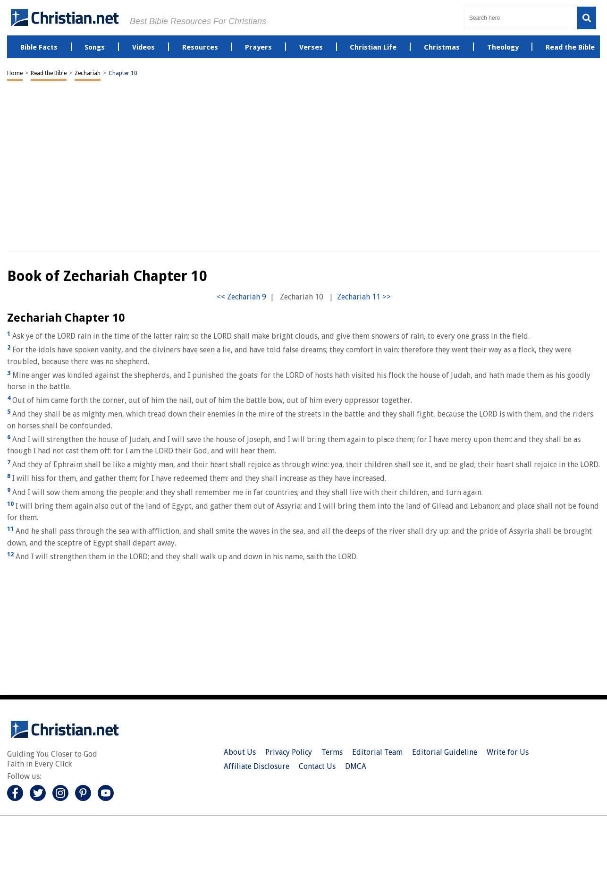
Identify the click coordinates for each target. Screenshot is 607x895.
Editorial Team (377, 752)
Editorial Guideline (444, 752)
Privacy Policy (288, 752)
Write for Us (508, 752)
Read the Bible (49, 73)
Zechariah (88, 73)
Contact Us (317, 766)
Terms (332, 752)
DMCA (355, 766)
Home (15, 73)
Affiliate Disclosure (256, 766)
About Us (240, 752)
